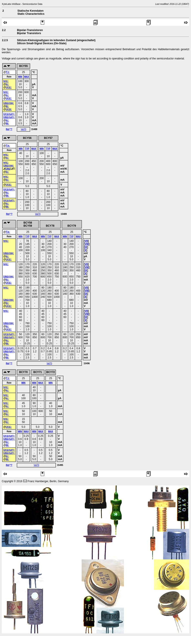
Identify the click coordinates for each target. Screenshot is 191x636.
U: (9, 87)
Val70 (23, 129)
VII (86, 241)
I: (7, 106)
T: (8, 72)
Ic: (7, 84)
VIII (87, 244)
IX (86, 247)
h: (6, 81)
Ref (7, 129)
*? (11, 129)
